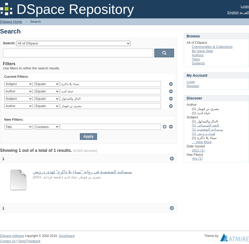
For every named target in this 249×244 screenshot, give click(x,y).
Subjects (198, 63)
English (233, 12)
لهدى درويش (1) (203, 134)
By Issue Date (202, 51)
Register (193, 86)
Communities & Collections (212, 47)
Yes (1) (197, 158)
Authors (198, 55)
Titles (196, 59)
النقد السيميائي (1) (205, 125)
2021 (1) (198, 150)
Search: (9, 43)
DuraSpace (66, 236)
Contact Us (8, 241)
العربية (244, 12)
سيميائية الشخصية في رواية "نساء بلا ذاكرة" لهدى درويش (82, 172)
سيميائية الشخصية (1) (207, 129)
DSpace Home (11, 22)
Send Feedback (29, 241)
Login (245, 6)
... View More (202, 142)
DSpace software (12, 236)
